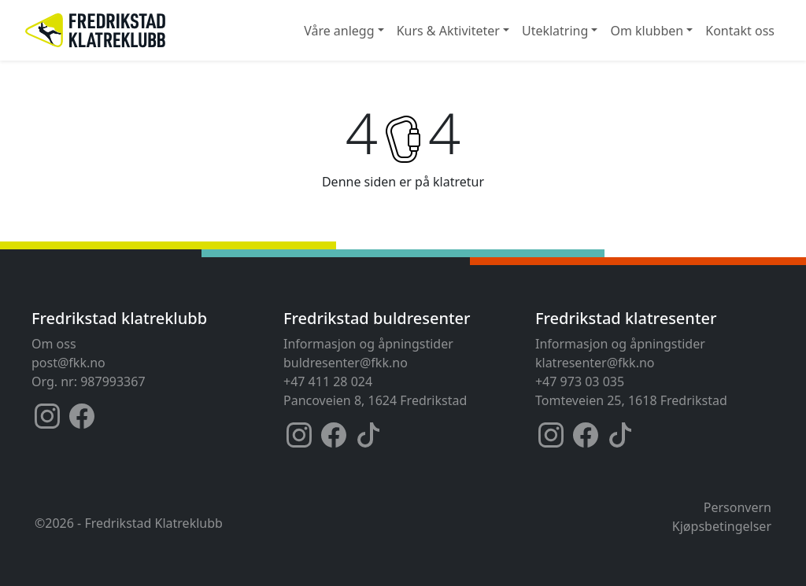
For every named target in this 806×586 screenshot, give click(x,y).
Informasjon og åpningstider (368, 343)
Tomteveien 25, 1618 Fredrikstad (631, 400)
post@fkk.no (68, 362)
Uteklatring (555, 30)
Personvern (737, 507)
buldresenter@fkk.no (345, 362)
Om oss (53, 343)
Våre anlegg (339, 30)
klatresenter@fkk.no (595, 362)
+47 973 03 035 (579, 381)
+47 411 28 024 (327, 381)
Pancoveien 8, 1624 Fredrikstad (375, 400)
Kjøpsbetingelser (721, 526)
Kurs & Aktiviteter (448, 30)
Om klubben (646, 30)
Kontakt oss (740, 30)
